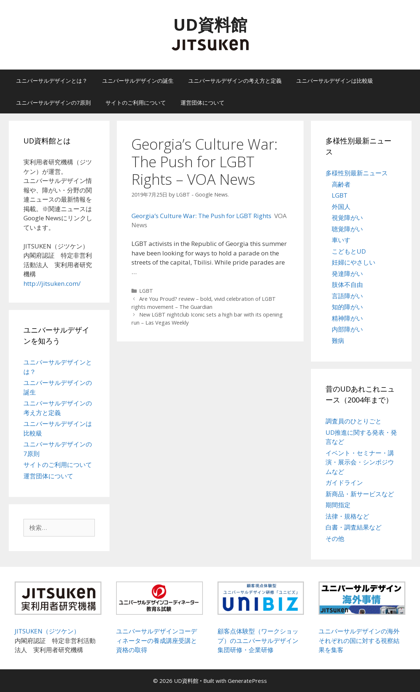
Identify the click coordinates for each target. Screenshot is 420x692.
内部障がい (347, 329)
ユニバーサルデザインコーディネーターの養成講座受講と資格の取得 (156, 640)
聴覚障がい (347, 229)
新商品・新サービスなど (360, 494)
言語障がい (347, 296)
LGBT (146, 290)
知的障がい (347, 307)
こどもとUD (349, 251)
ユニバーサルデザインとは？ (52, 80)
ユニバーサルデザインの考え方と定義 (235, 80)
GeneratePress (247, 680)
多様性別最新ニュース (357, 173)
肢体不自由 (347, 284)
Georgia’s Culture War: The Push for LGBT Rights (201, 216)
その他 (335, 538)
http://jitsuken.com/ (52, 283)
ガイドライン (344, 482)
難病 (338, 340)
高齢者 (341, 184)
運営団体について (202, 102)
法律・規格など (347, 516)
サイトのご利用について (135, 102)
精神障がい (347, 318)
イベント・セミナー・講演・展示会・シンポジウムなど (360, 462)
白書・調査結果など (354, 527)
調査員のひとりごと (354, 421)
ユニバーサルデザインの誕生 (138, 80)
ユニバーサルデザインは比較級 (334, 80)
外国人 (341, 206)
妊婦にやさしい (353, 262)
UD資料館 (210, 24)
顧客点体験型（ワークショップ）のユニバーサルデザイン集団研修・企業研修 (258, 640)
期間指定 (338, 505)
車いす (341, 240)
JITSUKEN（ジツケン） (47, 631)
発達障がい (347, 273)
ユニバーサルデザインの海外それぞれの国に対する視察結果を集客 (359, 640)
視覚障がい (347, 217)
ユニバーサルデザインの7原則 (53, 102)
